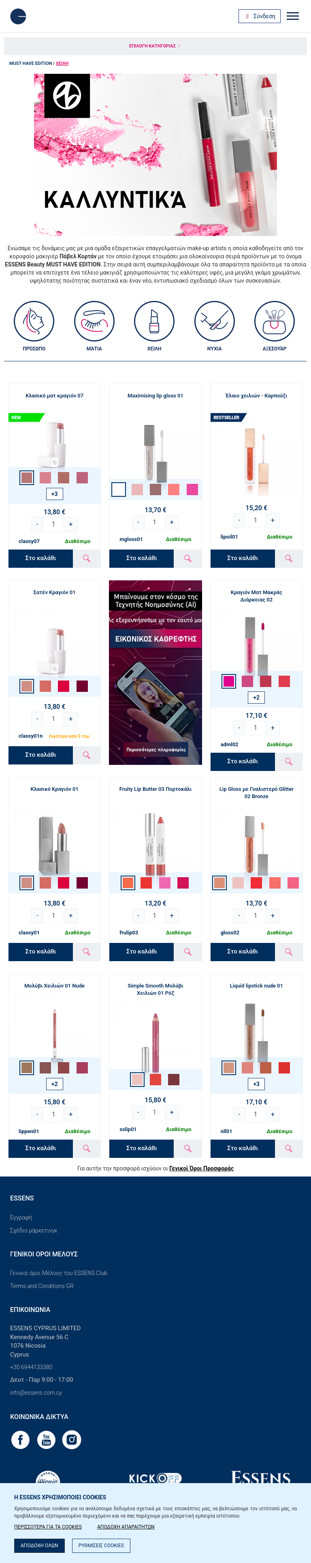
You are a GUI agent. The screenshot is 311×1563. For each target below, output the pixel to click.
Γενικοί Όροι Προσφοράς (201, 1168)
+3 (54, 494)
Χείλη (62, 63)
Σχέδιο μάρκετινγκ (34, 1230)
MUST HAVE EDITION (30, 63)
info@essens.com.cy (36, 1392)
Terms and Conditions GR (42, 1286)
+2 (256, 697)
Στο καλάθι (41, 558)
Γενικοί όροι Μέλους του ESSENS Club (58, 1273)
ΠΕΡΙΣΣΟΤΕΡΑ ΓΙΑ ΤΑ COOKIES (48, 1527)
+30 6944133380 (31, 1367)
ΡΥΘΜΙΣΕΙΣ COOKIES (101, 1545)
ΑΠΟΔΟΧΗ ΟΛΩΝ (39, 1545)
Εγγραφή (21, 1217)
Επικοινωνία (30, 1310)
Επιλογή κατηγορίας (155, 46)
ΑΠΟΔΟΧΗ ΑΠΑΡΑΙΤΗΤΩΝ (126, 1527)
